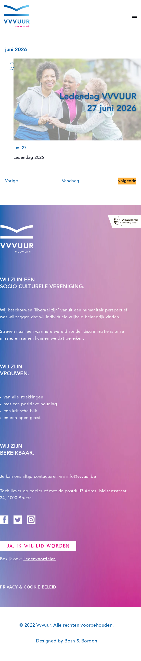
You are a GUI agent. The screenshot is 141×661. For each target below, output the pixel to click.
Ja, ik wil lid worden (38, 546)
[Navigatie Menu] (132, 16)
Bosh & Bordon (81, 641)
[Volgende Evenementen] (127, 181)
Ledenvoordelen (39, 559)
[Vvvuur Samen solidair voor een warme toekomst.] (17, 16)
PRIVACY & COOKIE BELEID (28, 587)
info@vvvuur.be (81, 477)
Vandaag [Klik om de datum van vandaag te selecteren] (70, 181)
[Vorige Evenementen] (11, 181)
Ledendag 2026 (29, 157)
